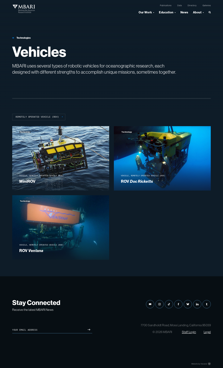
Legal (207, 332)
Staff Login (189, 332)
